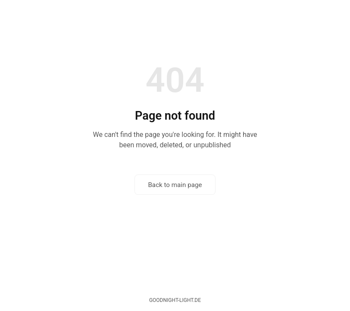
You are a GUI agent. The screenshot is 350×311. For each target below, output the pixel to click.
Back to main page (175, 185)
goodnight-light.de (175, 300)
